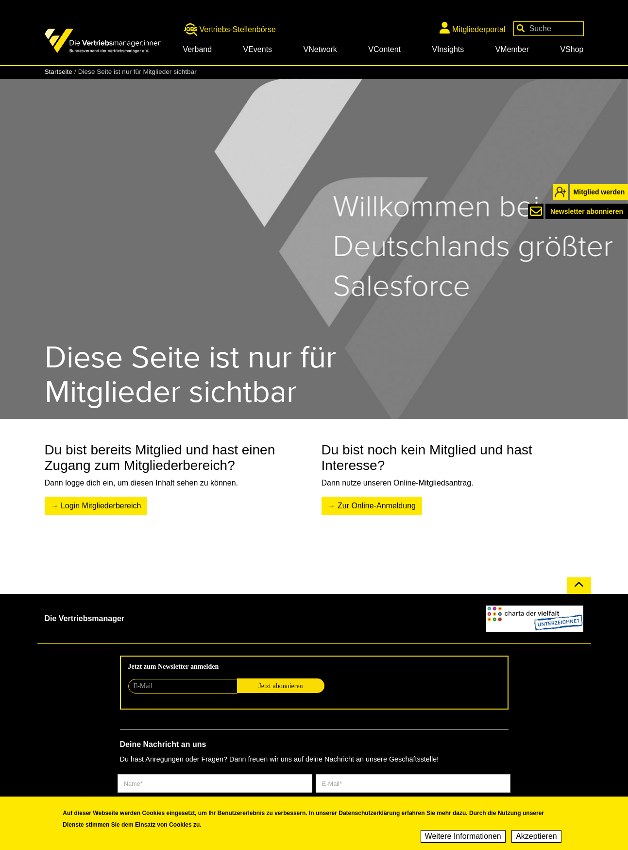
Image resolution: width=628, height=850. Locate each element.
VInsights (448, 49)
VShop (571, 49)
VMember (512, 49)
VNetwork (320, 49)
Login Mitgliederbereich (101, 506)
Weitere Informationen (463, 837)
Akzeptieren (536, 837)
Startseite (58, 71)
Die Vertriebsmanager (85, 618)
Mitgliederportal (472, 28)
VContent (384, 49)
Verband (197, 49)
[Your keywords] (548, 28)
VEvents (257, 49)
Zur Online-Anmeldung (377, 506)
